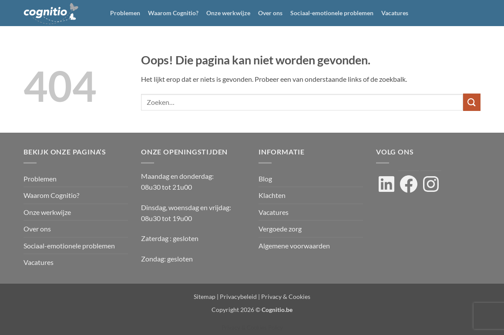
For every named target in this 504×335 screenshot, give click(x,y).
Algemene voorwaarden (294, 245)
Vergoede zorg (280, 228)
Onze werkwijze (228, 13)
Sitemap (204, 296)
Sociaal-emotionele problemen (331, 13)
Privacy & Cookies (285, 296)
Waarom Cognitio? (173, 13)
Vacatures (394, 13)
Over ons (270, 13)
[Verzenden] (471, 102)
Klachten (272, 195)
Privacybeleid (238, 296)
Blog (265, 178)
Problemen (125, 13)
